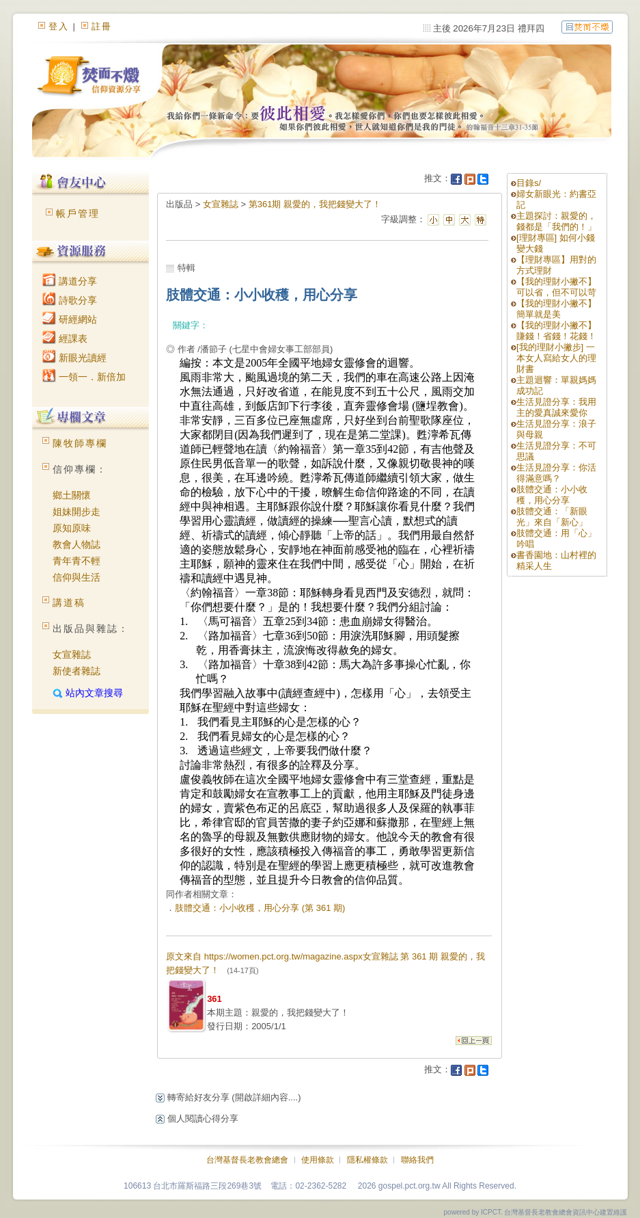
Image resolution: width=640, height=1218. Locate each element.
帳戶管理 (78, 213)
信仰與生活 (76, 577)
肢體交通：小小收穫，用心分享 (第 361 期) (260, 908)
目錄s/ (528, 183)
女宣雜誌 (72, 654)
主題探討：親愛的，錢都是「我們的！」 (556, 221)
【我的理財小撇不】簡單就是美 (556, 308)
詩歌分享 (69, 300)
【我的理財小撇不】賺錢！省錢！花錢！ (556, 330)
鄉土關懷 (72, 495)
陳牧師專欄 (80, 443)
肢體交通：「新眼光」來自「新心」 (551, 516)
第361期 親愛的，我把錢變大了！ (315, 204)
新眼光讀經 (74, 357)
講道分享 (69, 281)
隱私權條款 (367, 1160)
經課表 (64, 338)
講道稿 (69, 602)
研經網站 (69, 319)
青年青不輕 (76, 560)
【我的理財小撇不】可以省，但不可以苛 (556, 286)
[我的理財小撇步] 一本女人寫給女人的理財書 (556, 358)
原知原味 (72, 527)
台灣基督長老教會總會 (247, 1160)
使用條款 (317, 1160)
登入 (58, 26)
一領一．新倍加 (84, 376)
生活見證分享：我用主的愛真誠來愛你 (556, 407)
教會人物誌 (76, 544)
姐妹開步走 (76, 511)
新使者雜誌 (76, 670)
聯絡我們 (417, 1160)
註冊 (102, 26)
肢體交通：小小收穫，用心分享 (551, 494)
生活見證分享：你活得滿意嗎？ (556, 473)
